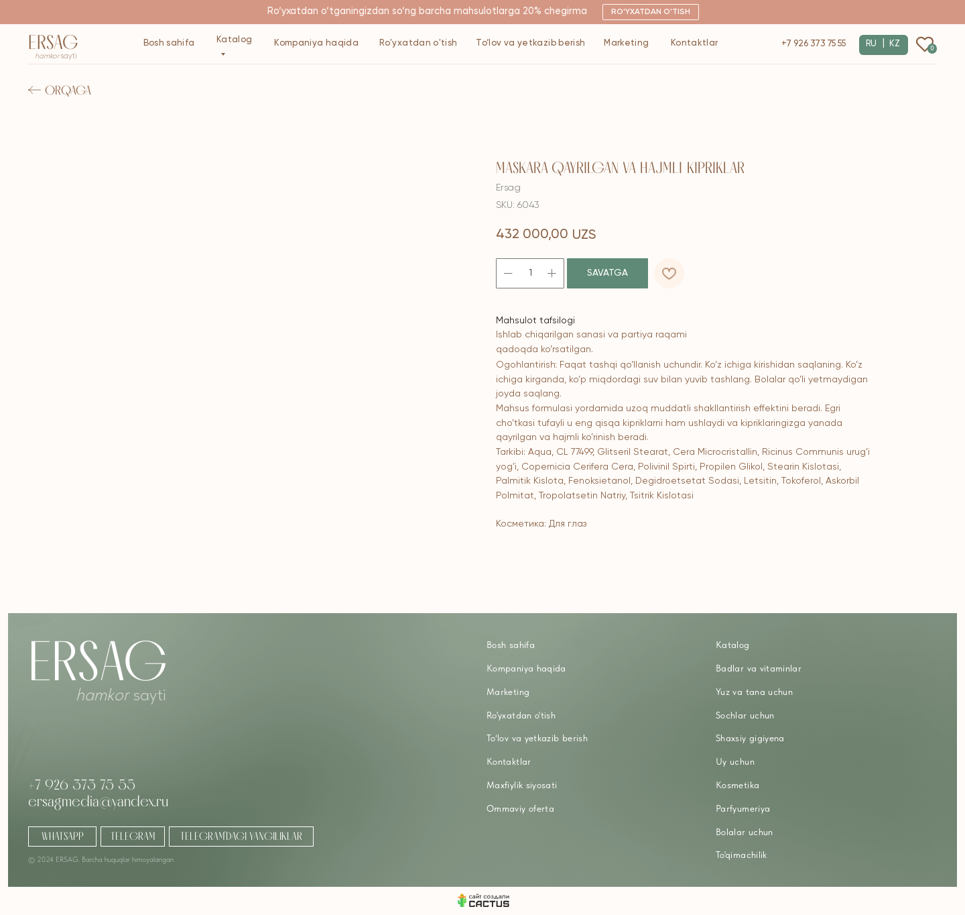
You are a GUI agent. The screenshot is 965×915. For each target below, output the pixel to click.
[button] (650, 12)
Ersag (53, 42)
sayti (56, 56)
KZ (894, 44)
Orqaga (68, 90)
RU (871, 44)
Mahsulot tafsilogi (535, 320)
